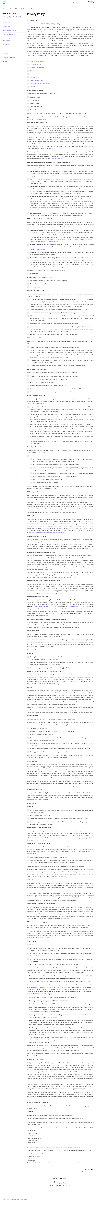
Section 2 (41, 146)
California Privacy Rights (37, 80)
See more (4, 61)
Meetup (4, 9)
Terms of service (15, 1199)
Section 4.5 (66, 47)
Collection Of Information (37, 61)
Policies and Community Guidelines (19, 9)
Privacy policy (23, 1199)
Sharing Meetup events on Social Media (44, 607)
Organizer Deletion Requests (35, 987)
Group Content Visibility (80, 509)
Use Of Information (35, 64)
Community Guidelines (56, 158)
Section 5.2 (55, 191)
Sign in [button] (90, 3)
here (79, 564)
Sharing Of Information (37, 68)
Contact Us (33, 87)
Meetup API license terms (8, 34)
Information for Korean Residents (40, 83)
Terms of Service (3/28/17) (9, 30)
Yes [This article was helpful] (57, 1182)
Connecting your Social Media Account (79, 607)
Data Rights (33, 77)
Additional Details (35, 71)
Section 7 (61, 833)
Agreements (34, 9)
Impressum (5, 53)
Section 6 (42, 249)
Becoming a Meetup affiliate (9, 57)
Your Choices (34, 74)
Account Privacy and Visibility (53, 509)
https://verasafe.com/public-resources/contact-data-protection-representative (57, 1147)
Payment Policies (6, 22)
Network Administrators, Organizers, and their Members (47, 533)
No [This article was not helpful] (63, 1182)
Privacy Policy (5, 44)
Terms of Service (6, 26)
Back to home (75, 3)
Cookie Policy (5, 49)
